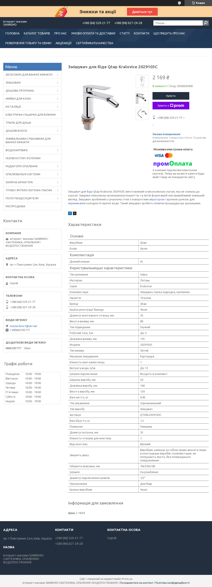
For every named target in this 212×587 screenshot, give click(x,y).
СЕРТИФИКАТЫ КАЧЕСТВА (94, 43)
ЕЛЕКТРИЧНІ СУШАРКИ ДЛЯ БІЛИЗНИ (31, 114)
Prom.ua (127, 578)
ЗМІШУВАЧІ (13, 82)
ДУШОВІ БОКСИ (16, 130)
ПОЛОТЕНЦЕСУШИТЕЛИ (22, 198)
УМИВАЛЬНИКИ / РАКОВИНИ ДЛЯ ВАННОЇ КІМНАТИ (28, 140)
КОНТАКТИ (141, 33)
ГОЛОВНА (12, 33)
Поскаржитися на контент (136, 582)
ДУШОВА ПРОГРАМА (20, 90)
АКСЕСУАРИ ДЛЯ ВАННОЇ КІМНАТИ (29, 74)
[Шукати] (206, 23)
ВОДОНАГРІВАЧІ (16, 150)
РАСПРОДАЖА (15, 206)
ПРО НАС (60, 33)
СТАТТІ (125, 33)
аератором (156, 199)
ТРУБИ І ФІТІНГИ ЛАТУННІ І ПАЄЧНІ (29, 190)
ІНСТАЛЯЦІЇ (13, 106)
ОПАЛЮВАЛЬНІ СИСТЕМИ (23, 174)
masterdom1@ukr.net (23, 326)
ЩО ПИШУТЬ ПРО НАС (169, 33)
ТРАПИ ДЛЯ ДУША (18, 122)
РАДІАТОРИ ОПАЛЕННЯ (21, 166)
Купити (170, 95)
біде (90, 191)
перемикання (76, 203)
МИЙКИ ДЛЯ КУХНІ (18, 98)
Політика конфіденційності (172, 582)
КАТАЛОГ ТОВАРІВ (37, 33)
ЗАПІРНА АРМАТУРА (19, 182)
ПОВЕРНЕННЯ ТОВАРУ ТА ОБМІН (28, 43)
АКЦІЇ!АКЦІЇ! (64, 43)
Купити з (171, 106)
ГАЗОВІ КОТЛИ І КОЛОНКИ (23, 158)
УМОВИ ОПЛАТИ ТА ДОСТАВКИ (93, 33)
